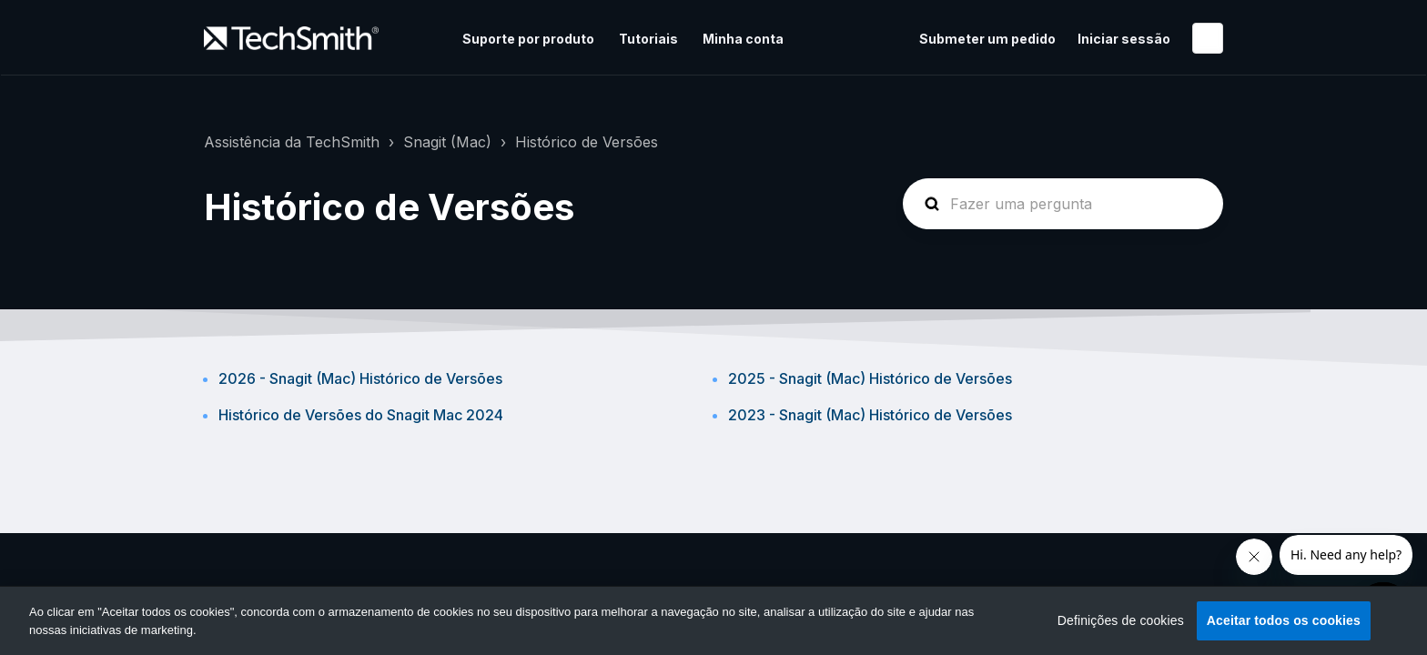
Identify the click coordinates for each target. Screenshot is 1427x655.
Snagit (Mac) (447, 142)
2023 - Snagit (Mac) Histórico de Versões (870, 415)
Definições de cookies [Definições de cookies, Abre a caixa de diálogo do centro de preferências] (1121, 620)
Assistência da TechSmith (292, 142)
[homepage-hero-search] (1063, 203)
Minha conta (743, 38)
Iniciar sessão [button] (1124, 38)
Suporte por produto (528, 38)
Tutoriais (648, 38)
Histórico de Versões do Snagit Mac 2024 (360, 415)
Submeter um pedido (987, 38)
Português (1207, 38)
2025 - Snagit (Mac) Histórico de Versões (870, 378)
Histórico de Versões (586, 142)
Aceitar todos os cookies (1284, 620)
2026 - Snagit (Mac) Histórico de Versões (360, 378)
